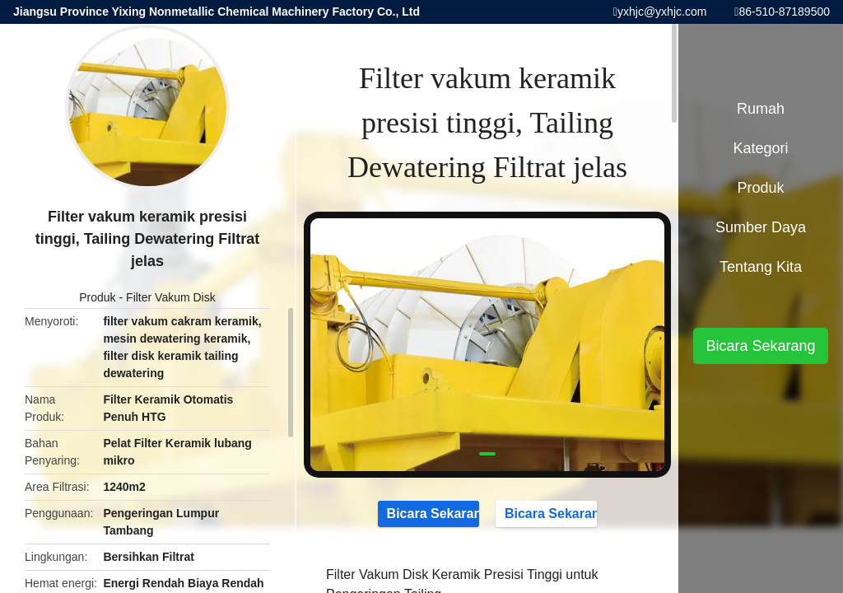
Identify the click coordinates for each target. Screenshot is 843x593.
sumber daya (760, 227)
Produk (97, 297)
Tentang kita (761, 267)
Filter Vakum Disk (171, 297)
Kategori (760, 148)
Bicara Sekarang (428, 513)
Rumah (761, 108)
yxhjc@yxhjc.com (661, 11)
